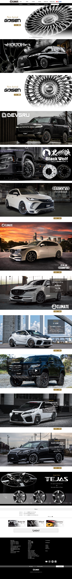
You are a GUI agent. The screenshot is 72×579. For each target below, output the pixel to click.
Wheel (29, 540)
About (27, 1)
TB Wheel (46, 4)
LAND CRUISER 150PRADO (16, 546)
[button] (36, 22)
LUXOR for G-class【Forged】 (33, 556)
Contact (33, 1)
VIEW (55, 218)
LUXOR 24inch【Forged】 (33, 554)
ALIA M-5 (30, 546)
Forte (29, 549)
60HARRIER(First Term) (15, 549)
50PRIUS (12, 550)
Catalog (39, 1)
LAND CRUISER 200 (14, 547)
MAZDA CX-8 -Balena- (15, 542)
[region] (36, 22)
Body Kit (12, 540)
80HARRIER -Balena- (15, 541)
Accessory (37, 4)
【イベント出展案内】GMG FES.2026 (30, 512)
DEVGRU (29, 543)
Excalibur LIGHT (31, 558)
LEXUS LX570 (13, 552)
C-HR (12, 544)
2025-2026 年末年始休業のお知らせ (29, 513)
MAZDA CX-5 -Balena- (15, 543)
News (21, 1)
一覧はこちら (49, 516)
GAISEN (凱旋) (30, 541)
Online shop (52, 1)
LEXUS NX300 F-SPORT (15, 551)
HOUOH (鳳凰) (30, 542)
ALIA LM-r (30, 544)
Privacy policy (40, 566)
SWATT (29, 548)
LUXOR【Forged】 (31, 552)
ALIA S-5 (29, 547)
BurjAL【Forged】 (31, 550)
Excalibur (30, 557)
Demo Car (46, 1)
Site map (31, 566)
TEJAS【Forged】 (31, 551)
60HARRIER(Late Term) (15, 548)
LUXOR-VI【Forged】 (32, 553)
